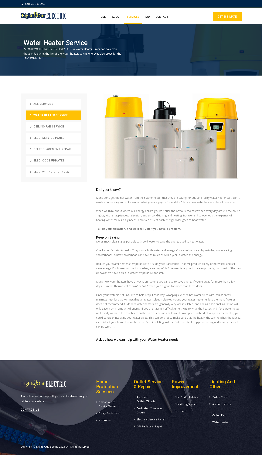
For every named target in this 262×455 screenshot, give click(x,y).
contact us (30, 409)
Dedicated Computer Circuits (149, 410)
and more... (106, 420)
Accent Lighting (221, 404)
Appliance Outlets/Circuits (146, 399)
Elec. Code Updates (47, 160)
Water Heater (220, 422)
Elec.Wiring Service (186, 404)
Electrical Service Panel (151, 419)
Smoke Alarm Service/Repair (107, 404)
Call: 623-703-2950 (33, 3)
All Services (41, 103)
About (116, 16)
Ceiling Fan (219, 415)
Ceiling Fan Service (47, 126)
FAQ (147, 16)
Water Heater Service (49, 115)
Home (102, 16)
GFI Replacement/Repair (51, 149)
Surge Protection (109, 413)
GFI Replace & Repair (150, 426)
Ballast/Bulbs (220, 397)
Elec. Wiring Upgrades (49, 171)
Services (133, 16)
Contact (161, 16)
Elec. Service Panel (47, 137)
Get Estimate (226, 16)
